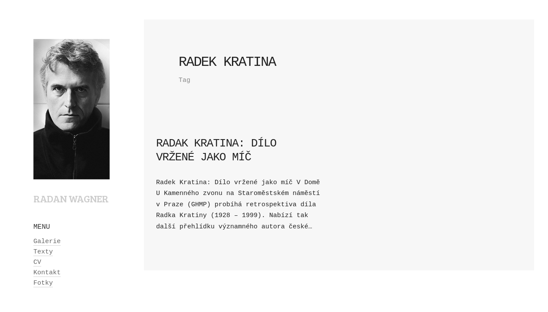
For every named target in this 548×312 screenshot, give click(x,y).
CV (37, 262)
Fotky (43, 283)
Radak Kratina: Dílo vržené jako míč (216, 150)
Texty (43, 252)
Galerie (47, 241)
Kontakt (47, 272)
